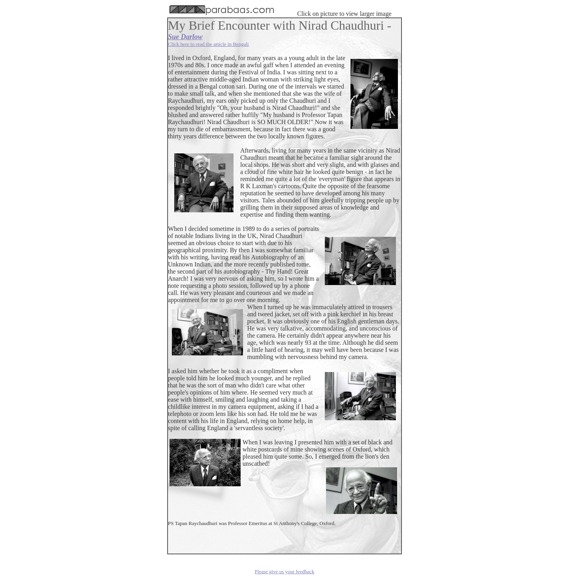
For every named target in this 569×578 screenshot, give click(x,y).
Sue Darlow (185, 37)
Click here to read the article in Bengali (208, 44)
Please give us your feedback (285, 571)
